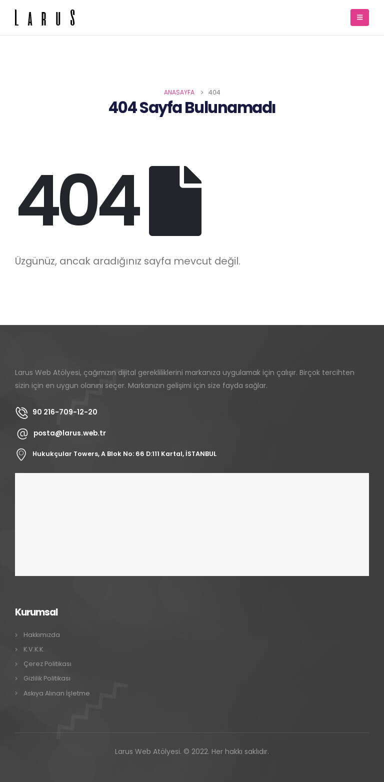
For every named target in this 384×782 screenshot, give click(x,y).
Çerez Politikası (48, 664)
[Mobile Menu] (359, 17)
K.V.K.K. (34, 649)
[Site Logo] (45, 18)
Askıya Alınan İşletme (57, 693)
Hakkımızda (42, 634)
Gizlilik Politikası (47, 678)
